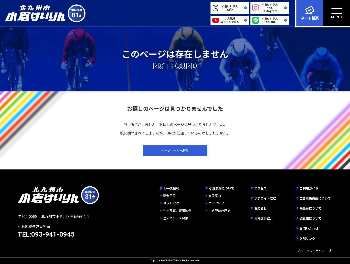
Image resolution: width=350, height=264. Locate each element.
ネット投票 (171, 203)
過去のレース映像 (175, 218)
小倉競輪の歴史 (219, 210)
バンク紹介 (216, 203)
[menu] (336, 13)
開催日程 (169, 196)
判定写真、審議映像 (177, 210)
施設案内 (214, 196)
